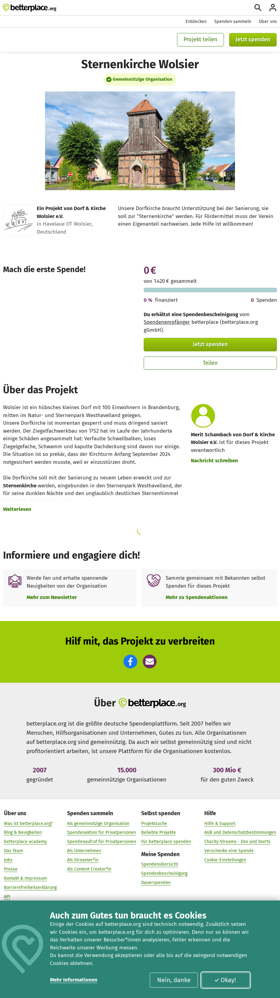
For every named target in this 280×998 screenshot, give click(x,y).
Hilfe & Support (220, 823)
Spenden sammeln (232, 21)
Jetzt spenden (253, 39)
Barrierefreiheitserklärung (30, 887)
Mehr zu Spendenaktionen (197, 597)
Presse (10, 869)
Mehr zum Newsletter (52, 597)
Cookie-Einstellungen (225, 860)
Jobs (8, 860)
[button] (130, 661)
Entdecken (196, 21)
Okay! (225, 980)
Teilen (210, 363)
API (7, 896)
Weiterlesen (17, 509)
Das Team (13, 850)
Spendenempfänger (167, 322)
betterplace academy (25, 841)
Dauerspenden (156, 882)
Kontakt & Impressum (25, 878)
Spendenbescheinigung (164, 873)
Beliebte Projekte (158, 832)
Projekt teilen (201, 39)
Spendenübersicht (159, 864)
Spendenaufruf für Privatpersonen (101, 841)
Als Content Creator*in (89, 869)
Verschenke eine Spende (229, 850)
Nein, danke (174, 980)
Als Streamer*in (82, 860)
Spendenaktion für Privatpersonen (101, 832)
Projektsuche (154, 823)
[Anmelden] (273, 8)
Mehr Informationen (73, 980)
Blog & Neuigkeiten (23, 832)
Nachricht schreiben (214, 460)
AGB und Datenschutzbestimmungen (240, 832)
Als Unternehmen (84, 850)
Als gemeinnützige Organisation (98, 823)
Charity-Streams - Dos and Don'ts (237, 841)
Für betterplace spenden (166, 841)
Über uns (268, 21)
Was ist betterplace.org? (28, 823)
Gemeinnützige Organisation (142, 79)
